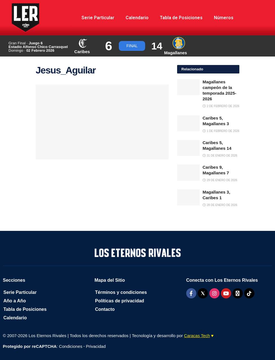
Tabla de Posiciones (181, 17)
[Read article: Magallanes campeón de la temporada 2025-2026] (188, 87)
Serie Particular (97, 17)
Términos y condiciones (121, 292)
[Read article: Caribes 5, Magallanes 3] (188, 123)
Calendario (137, 17)
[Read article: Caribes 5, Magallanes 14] (188, 148)
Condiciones (70, 346)
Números (223, 17)
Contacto (105, 309)
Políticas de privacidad (119, 300)
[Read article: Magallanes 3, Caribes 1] (188, 197)
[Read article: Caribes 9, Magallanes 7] (188, 172)
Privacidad (96, 346)
